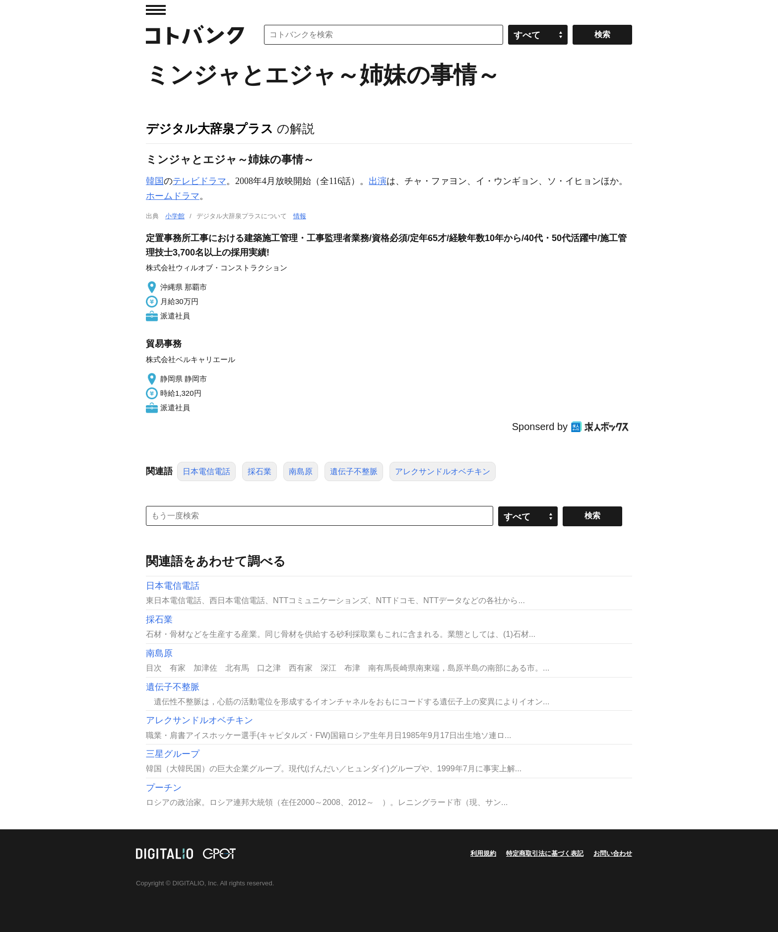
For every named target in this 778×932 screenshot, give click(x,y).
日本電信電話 (206, 471)
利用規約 (483, 853)
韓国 (155, 181)
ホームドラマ (172, 196)
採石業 (259, 471)
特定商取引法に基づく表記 (545, 853)
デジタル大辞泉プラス (209, 128)
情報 (299, 216)
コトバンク (195, 35)
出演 (378, 181)
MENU (156, 10)
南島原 (301, 471)
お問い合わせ (612, 853)
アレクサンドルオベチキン (442, 471)
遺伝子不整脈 (354, 471)
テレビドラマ (199, 181)
